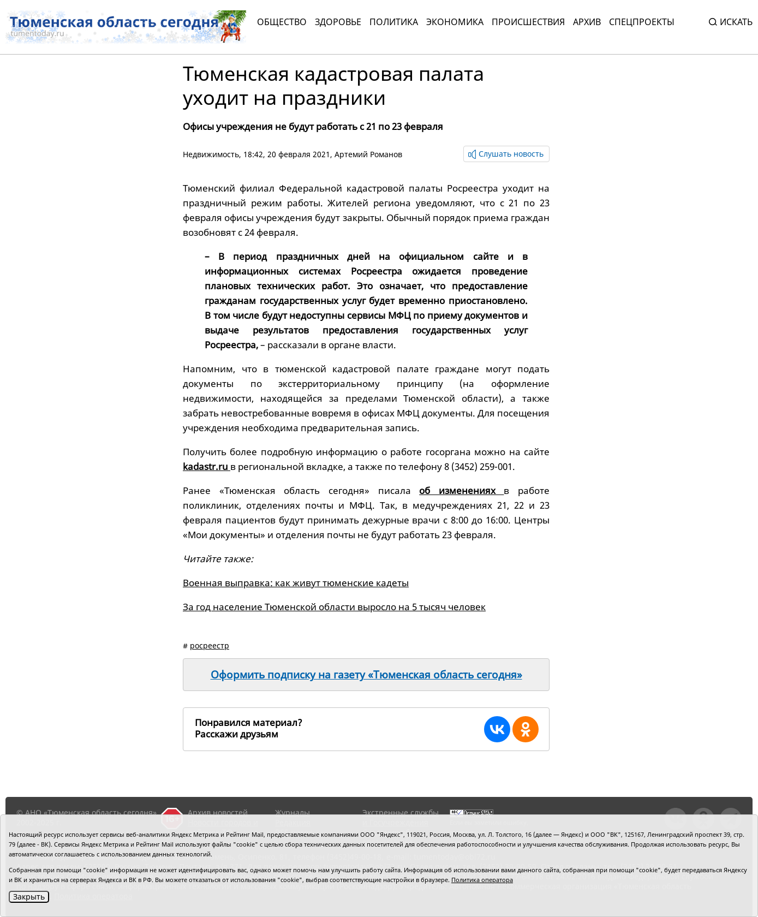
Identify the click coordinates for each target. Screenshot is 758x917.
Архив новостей (218, 812)
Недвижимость (211, 154)
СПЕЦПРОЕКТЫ (642, 22)
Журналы (292, 812)
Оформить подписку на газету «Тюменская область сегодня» (366, 675)
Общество (282, 22)
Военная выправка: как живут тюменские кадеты (296, 582)
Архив (587, 22)
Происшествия (528, 22)
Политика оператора (482, 880)
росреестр (209, 645)
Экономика (455, 22)
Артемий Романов (368, 154)
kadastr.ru (206, 466)
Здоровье (338, 22)
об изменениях (461, 490)
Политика (393, 22)
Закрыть (29, 896)
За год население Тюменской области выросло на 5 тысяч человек (334, 606)
